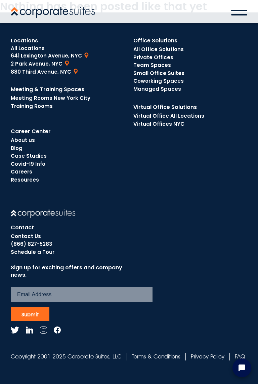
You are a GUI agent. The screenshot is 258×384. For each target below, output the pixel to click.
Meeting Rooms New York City (50, 98)
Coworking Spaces (158, 80)
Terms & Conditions (156, 356)
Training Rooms (32, 106)
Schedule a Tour (32, 252)
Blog (17, 148)
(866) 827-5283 (31, 243)
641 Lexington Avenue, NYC (46, 55)
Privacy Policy (207, 356)
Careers (21, 171)
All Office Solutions (158, 49)
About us (23, 140)
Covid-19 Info (28, 163)
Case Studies (29, 155)
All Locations (28, 48)
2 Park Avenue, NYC (36, 63)
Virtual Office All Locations (168, 115)
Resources (25, 179)
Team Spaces (152, 65)
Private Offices (153, 57)
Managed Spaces (157, 88)
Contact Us (26, 236)
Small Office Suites (158, 73)
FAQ (240, 356)
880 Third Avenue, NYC (41, 71)
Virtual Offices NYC (158, 123)
